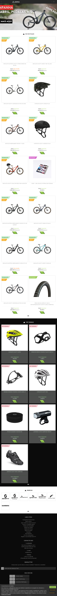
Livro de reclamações (28, 535)
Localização (28, 543)
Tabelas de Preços (28, 529)
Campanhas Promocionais (28, 519)
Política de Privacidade (28, 525)
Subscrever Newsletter (10, 568)
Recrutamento (28, 533)
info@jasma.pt (28, 552)
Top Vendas (28, 322)
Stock (11, 68)
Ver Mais (14, 73)
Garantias (28, 532)
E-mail (28, 550)
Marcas (28, 490)
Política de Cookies (28, 527)
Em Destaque (28, 34)
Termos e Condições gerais (28, 524)
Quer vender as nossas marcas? (28, 522)
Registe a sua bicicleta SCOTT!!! (28, 536)
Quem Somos (28, 521)
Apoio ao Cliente (28, 530)
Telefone (28, 555)
